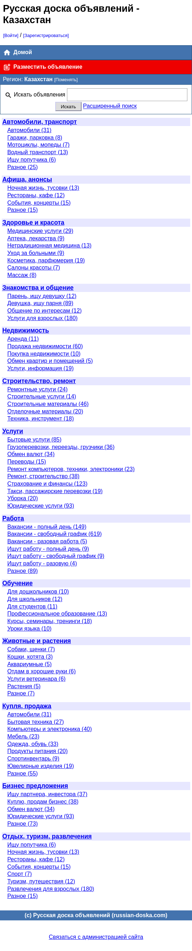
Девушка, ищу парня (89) (40, 303)
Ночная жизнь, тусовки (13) (43, 188)
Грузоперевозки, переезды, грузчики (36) (60, 447)
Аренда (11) (22, 339)
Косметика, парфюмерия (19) (46, 260)
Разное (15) (22, 210)
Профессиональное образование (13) (57, 614)
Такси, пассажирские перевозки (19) (55, 491)
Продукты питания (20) (37, 751)
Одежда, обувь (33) (32, 744)
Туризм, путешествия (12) (41, 881)
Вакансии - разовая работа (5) (47, 541)
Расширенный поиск (110, 106)
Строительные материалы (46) (48, 404)
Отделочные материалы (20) (45, 411)
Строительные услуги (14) (41, 396)
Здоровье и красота (33, 222)
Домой (17, 52)
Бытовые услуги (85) (34, 440)
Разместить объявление (42, 67)
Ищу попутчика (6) (31, 160)
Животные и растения (36, 640)
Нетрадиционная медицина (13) (49, 245)
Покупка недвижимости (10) (44, 354)
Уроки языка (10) (29, 629)
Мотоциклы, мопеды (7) (38, 145)
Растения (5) (24, 686)
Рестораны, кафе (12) (35, 195)
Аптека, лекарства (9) (35, 238)
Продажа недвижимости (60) (45, 346)
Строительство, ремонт (39, 381)
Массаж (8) (21, 275)
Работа (13, 518)
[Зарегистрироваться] (46, 35)
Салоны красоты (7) (33, 268)
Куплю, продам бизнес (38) (42, 802)
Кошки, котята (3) (30, 657)
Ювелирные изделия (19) (40, 766)
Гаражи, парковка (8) (34, 138)
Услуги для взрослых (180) (42, 318)
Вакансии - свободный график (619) (54, 534)
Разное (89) (22, 571)
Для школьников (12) (34, 599)
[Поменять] (66, 79)
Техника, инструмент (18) (40, 419)
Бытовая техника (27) (35, 722)
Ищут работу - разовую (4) (42, 563)
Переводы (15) (26, 462)
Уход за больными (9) (35, 253)
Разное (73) (22, 824)
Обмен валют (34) (31, 454)
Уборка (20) (22, 498)
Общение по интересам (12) (44, 311)
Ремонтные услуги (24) (37, 389)
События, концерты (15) (39, 203)
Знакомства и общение (37, 287)
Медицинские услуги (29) (40, 231)
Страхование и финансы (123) (47, 484)
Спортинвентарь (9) (33, 759)
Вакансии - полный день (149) (46, 527)
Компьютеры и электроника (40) (49, 729)
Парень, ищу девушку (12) (41, 296)
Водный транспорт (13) (37, 152)
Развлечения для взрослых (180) (50, 889)
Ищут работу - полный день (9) (48, 549)
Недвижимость (25, 330)
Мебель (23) (23, 736)
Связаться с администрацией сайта (96, 937)
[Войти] (11, 35)
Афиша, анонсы (27, 179)
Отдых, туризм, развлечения (47, 836)
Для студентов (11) (32, 606)
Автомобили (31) (29, 130)
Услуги (12, 431)
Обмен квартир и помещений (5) (50, 361)
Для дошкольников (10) (38, 592)
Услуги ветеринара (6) (36, 679)
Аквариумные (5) (29, 664)
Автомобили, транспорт (39, 121)
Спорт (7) (19, 874)
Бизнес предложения (35, 785)
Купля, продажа (26, 706)
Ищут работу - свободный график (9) (55, 556)
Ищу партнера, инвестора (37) (47, 794)
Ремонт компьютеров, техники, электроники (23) (71, 469)
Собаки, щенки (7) (31, 649)
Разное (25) (22, 167)
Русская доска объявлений (68, 8)
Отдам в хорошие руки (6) (41, 671)
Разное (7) (21, 693)
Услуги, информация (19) (40, 368)
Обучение (17, 583)
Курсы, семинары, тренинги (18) (49, 621)
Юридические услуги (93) (40, 506)
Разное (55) (22, 773)
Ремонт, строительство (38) (43, 476)
